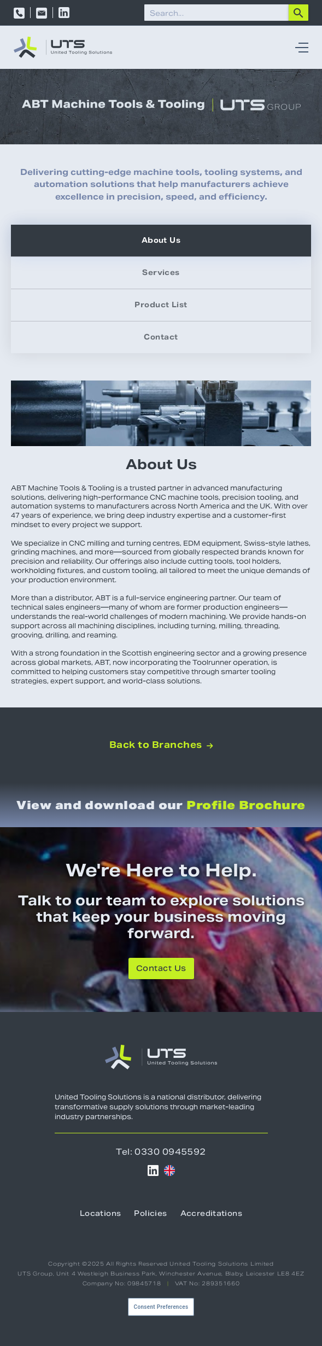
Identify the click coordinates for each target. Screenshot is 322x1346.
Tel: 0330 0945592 (161, 1151)
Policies (150, 1214)
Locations (100, 1214)
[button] (299, 47)
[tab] (161, 240)
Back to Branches (161, 745)
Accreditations (211, 1214)
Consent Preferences (161, 1307)
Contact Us (161, 969)
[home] (63, 47)
